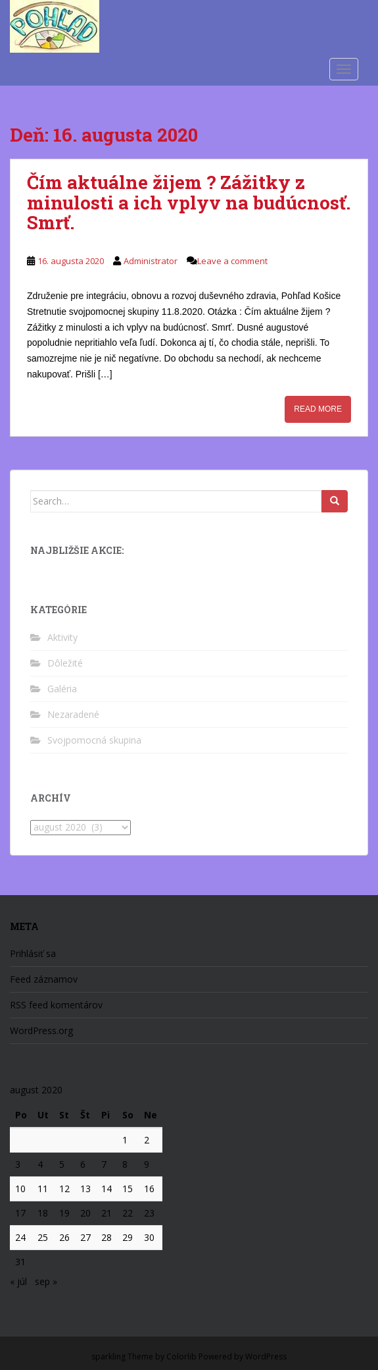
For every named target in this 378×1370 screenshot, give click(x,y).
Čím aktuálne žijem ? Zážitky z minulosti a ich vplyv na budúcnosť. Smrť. (188, 202)
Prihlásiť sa (33, 953)
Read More (318, 409)
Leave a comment (232, 261)
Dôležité (65, 663)
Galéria (62, 688)
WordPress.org (41, 1030)
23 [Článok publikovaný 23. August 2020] (149, 1213)
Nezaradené (73, 714)
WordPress (266, 1356)
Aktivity (62, 637)
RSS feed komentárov (56, 1005)
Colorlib (181, 1356)
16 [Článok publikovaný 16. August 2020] (149, 1188)
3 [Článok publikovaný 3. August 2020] (17, 1164)
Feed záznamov (44, 979)
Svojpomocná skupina (94, 740)
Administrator (150, 261)
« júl (18, 1281)
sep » (46, 1281)
